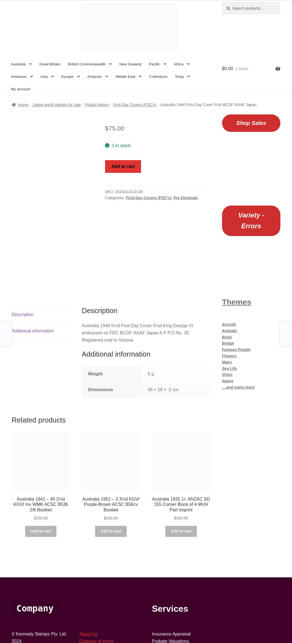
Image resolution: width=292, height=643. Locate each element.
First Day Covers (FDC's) (134, 105)
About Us (88, 570)
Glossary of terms (96, 577)
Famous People (236, 349)
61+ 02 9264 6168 (29, 584)
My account (20, 89)
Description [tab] (23, 251)
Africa (179, 64)
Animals (229, 331)
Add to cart (123, 166)
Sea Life (229, 368)
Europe (67, 77)
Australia (18, 64)
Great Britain (49, 64)
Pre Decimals (186, 198)
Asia (44, 77)
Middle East (125, 77)
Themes (236, 302)
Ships (227, 374)
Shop (179, 77)
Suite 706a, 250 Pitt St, (34, 592)
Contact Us (90, 592)
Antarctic (94, 77)
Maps (227, 362)
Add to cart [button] (41, 467)
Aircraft (229, 324)
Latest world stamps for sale (57, 105)
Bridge (228, 343)
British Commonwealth (87, 64)
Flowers (229, 356)
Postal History (97, 105)
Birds (227, 337)
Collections (158, 77)
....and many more (238, 387)
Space (227, 381)
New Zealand (130, 64)
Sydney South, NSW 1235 (37, 599)
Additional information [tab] (33, 267)
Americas (19, 77)
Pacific (154, 64)
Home (23, 105)
